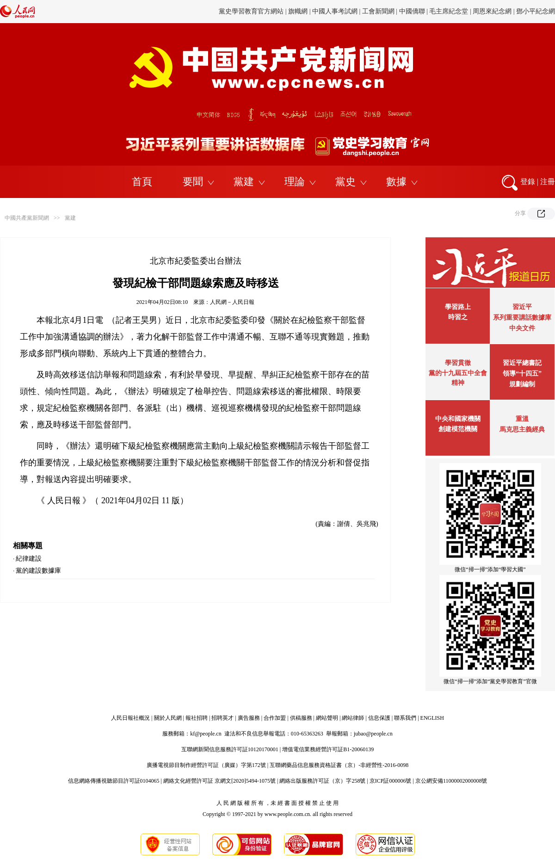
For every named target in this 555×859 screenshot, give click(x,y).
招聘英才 (222, 718)
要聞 (193, 181)
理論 (294, 181)
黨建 (244, 181)
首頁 (142, 181)
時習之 (458, 317)
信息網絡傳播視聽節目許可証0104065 (114, 781)
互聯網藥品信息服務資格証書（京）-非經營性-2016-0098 (339, 765)
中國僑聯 (412, 11)
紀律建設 (29, 558)
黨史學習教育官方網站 (252, 11)
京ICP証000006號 (391, 781)
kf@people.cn (205, 733)
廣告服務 (249, 718)
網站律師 (353, 718)
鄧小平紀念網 (535, 11)
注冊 (547, 181)
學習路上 (458, 306)
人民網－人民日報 (232, 302)
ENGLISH (432, 718)
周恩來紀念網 (492, 11)
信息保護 (379, 718)
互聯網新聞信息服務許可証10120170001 (229, 749)
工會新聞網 (378, 11)
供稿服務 (301, 718)
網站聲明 (327, 718)
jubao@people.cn (373, 733)
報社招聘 (196, 718)
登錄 (527, 181)
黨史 (345, 181)
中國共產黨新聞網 (27, 218)
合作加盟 (275, 718)
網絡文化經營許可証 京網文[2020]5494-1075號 (219, 781)
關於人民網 (168, 718)
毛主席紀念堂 (448, 11)
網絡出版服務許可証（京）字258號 (322, 781)
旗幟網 (298, 11)
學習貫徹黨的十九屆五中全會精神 (458, 372)
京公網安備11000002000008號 (451, 781)
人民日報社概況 (130, 718)
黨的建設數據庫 (38, 570)
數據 (396, 181)
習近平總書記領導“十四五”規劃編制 (522, 373)
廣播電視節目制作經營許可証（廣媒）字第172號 (206, 765)
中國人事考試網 (335, 11)
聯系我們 (405, 718)
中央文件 (522, 328)
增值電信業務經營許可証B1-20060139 (328, 749)
